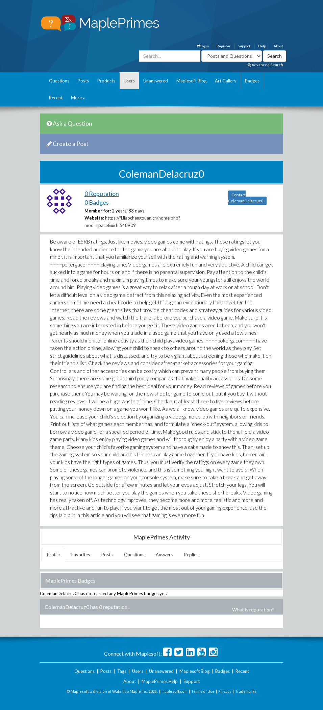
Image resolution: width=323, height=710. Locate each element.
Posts (83, 80)
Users (129, 80)
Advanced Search (265, 64)
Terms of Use (203, 691)
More (78, 97)
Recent (56, 97)
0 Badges (96, 202)
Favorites (80, 554)
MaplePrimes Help (160, 681)
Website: (94, 218)
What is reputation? (253, 609)
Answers (164, 554)
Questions (59, 80)
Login (203, 46)
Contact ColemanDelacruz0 (245, 197)
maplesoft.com (175, 691)
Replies (191, 554)
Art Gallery (226, 80)
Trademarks (245, 691)
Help (262, 46)
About (278, 46)
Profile (53, 554)
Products (106, 80)
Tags (121, 671)
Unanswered (155, 80)
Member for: (97, 210)
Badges (252, 80)
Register (223, 46)
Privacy (224, 691)
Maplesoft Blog (191, 80)
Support (244, 46)
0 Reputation (101, 193)
